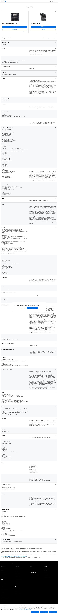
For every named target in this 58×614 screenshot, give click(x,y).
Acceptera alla (53, 612)
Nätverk (2, 595)
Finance (16, 581)
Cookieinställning (35, 612)
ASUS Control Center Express (48, 575)
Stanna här (23, 308)
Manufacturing (17, 576)
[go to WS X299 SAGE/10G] (43, 17)
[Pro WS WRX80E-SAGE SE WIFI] (14, 23)
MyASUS (45, 572)
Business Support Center (47, 568)
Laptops (2, 581)
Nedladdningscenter (4, 575)
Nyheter (16, 591)
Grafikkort (2, 592)
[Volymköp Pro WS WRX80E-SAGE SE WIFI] (14, 27)
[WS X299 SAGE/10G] (43, 23)
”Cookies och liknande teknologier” (25, 609)
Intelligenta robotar (3, 600)
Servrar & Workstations (4, 589)
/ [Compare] (12, 563)
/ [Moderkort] (8, 563)
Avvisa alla (44, 612)
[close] (44, 303)
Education (16, 571)
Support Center (3, 572)
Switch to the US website (32, 308)
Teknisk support (3, 574)
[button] (50, 1)
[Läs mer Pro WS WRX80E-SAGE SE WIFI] (25, 31)
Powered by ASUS (32, 577)
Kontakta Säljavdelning (4, 568)
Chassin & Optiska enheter (5, 597)
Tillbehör (2, 602)
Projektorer (2, 587)
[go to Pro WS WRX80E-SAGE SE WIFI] (15, 17)
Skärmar (2, 586)
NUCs (2, 584)
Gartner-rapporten (18, 593)
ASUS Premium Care (4, 577)
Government (17, 582)
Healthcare (17, 574)
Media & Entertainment (18, 579)
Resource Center (17, 588)
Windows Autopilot (47, 577)
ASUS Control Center (47, 574)
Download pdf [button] (46, 38)
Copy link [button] (54, 38)
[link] (14, 29)
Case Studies (17, 590)
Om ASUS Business (33, 568)
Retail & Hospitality (18, 573)
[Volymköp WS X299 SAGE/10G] (43, 27)
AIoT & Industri (3, 594)
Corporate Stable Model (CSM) (34, 575)
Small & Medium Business (19, 568)
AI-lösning (16, 584)
